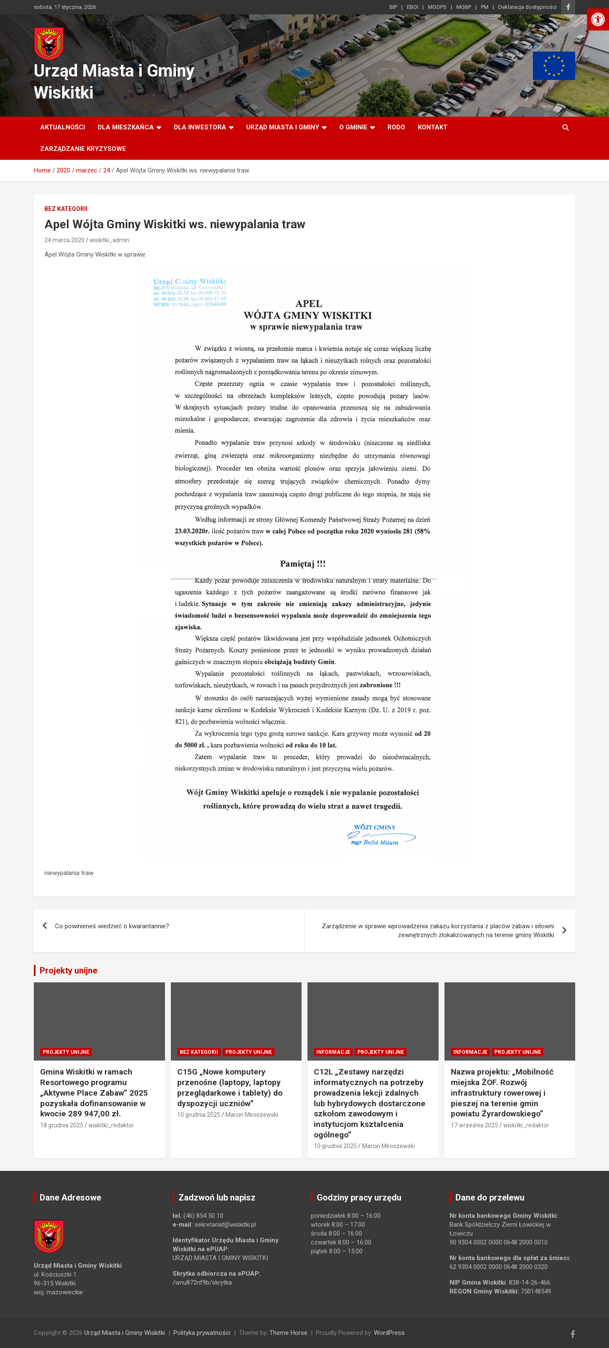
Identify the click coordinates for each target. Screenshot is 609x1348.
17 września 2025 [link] (474, 1125)
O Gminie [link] (353, 127)
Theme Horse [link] (288, 1333)
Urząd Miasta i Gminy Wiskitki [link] (124, 1333)
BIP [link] (393, 7)
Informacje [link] (333, 1052)
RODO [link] (396, 127)
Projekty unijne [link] (68, 970)
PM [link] (484, 7)
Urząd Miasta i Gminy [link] (282, 127)
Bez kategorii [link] (66, 208)
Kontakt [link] (432, 127)
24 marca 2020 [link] (64, 240)
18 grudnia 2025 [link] (61, 1125)
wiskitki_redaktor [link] (111, 1125)
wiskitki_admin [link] (109, 240)
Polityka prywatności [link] (201, 1333)
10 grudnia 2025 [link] (198, 1114)
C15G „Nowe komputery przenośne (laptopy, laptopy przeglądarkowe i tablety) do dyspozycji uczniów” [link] (230, 1087)
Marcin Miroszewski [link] (251, 1114)
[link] (598, 19)
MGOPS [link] (437, 7)
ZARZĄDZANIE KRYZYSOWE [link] (83, 149)
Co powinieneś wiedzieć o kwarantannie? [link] (112, 926)
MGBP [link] (463, 7)
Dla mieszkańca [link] (126, 127)
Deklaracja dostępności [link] (527, 7)
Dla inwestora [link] (200, 127)
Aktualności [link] (62, 127)
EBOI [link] (412, 7)
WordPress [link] (389, 1333)
